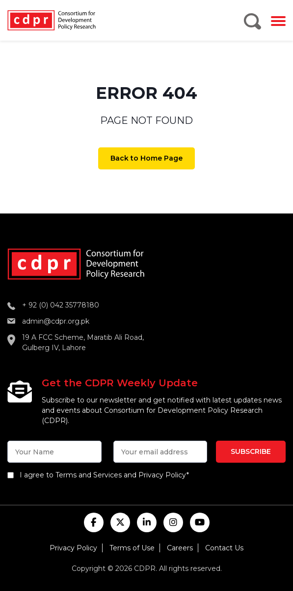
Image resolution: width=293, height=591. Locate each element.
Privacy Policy (73, 548)
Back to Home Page (146, 158)
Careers (180, 548)
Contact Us (224, 548)
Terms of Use (132, 548)
